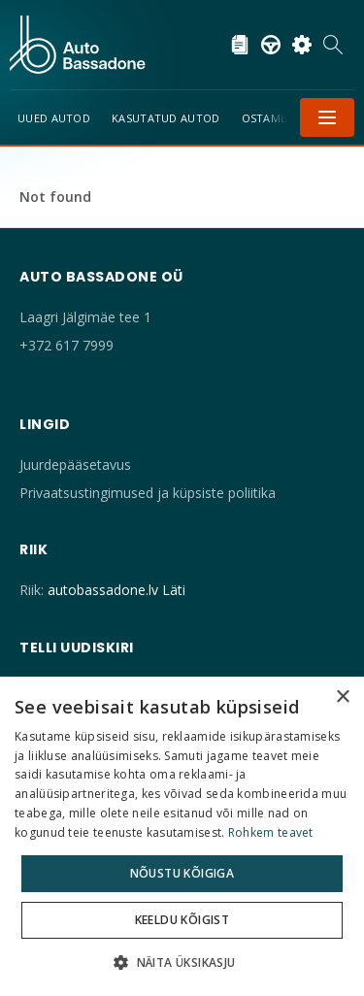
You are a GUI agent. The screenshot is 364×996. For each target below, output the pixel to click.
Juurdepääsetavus (75, 464)
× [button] (342, 697)
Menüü (327, 117)
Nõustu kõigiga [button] (182, 873)
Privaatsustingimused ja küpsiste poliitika (147, 492)
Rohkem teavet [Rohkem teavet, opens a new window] (271, 832)
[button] (181, 962)
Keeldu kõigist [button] (182, 920)
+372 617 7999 (66, 345)
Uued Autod (53, 118)
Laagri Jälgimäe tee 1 (85, 317)
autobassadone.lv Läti (116, 590)
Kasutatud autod (166, 118)
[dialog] (182, 836)
